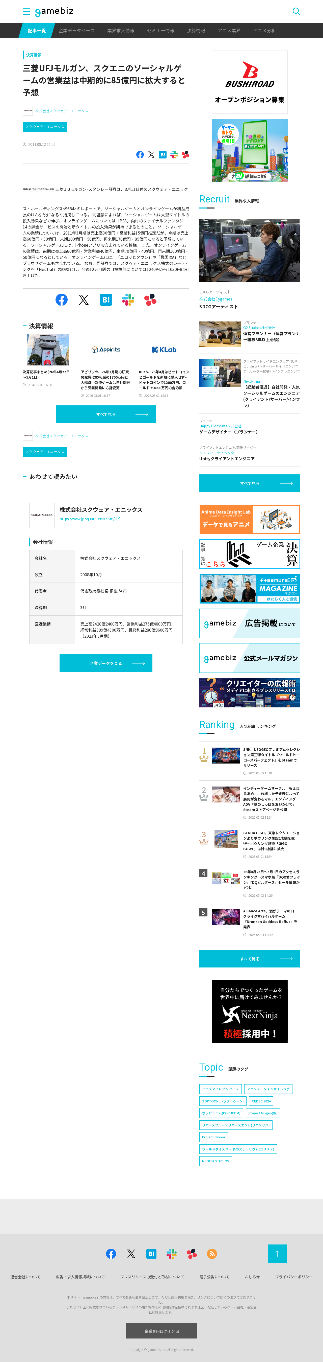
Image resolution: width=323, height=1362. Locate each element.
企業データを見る (106, 663)
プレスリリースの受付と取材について (152, 1276)
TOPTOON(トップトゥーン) (223, 1101)
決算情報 (196, 30)
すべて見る (106, 414)
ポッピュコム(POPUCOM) (221, 1113)
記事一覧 (37, 30)
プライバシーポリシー (294, 1276)
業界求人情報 (120, 30)
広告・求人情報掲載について (80, 1276)
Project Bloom (213, 1137)
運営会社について (25, 1276)
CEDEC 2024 (261, 1101)
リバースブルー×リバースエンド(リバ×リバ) (236, 1125)
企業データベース (77, 30)
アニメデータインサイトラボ (268, 1089)
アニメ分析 (264, 30)
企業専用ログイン (162, 1331)
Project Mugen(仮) (263, 1113)
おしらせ (252, 1276)
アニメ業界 (229, 30)
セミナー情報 (160, 30)
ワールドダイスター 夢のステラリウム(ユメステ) (238, 1149)
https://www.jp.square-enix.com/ (90, 518)
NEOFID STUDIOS (215, 1161)
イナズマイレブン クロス (220, 1089)
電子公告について (214, 1276)
